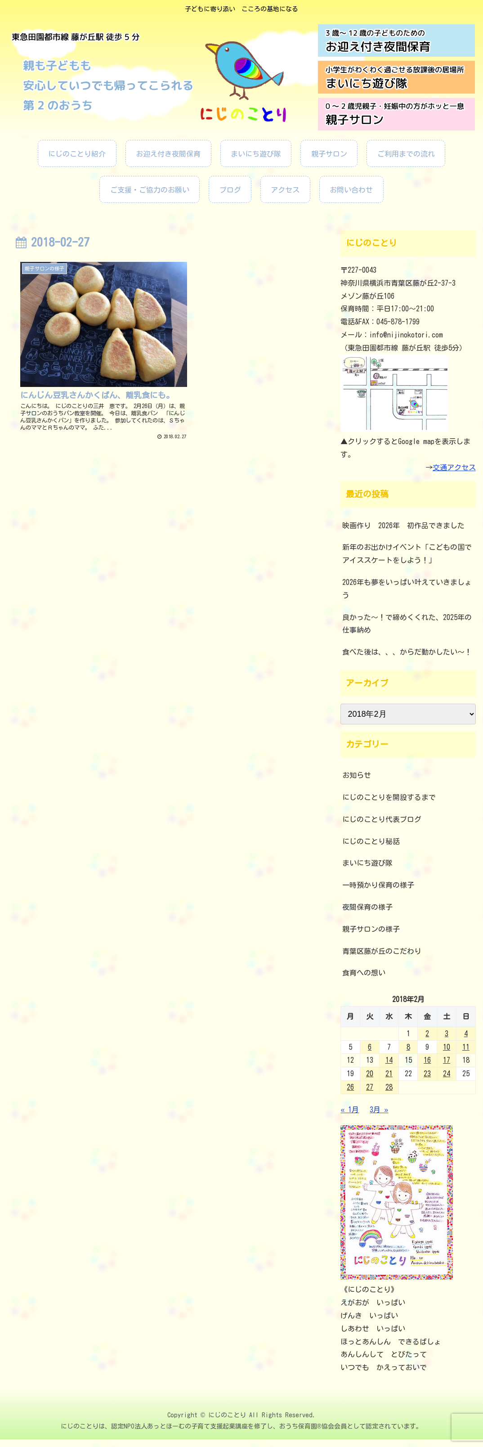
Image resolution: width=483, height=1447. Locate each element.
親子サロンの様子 (371, 929)
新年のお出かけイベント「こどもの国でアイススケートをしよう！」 (407, 554)
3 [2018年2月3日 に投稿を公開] (446, 1033)
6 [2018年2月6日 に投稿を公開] (369, 1047)
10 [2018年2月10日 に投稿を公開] (446, 1047)
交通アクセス (454, 467)
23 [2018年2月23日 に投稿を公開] (427, 1073)
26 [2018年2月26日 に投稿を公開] (350, 1087)
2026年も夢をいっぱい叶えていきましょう (407, 589)
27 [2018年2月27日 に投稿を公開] (369, 1087)
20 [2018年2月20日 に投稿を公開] (369, 1073)
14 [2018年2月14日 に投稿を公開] (389, 1060)
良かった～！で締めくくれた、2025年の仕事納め (407, 624)
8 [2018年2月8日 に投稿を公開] (408, 1047)
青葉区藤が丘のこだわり (381, 951)
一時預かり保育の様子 (378, 885)
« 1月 (349, 1109)
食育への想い (363, 972)
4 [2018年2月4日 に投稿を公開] (466, 1033)
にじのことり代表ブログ (381, 819)
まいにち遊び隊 (367, 863)
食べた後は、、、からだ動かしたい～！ (407, 652)
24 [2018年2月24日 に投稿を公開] (446, 1073)
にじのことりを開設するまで (389, 797)
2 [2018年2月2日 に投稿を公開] (427, 1033)
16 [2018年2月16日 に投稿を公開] (427, 1060)
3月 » (379, 1109)
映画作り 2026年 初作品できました (407, 525)
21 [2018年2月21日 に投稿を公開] (389, 1073)
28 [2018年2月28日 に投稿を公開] (389, 1087)
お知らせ (356, 775)
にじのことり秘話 (371, 841)
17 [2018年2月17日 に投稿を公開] (446, 1060)
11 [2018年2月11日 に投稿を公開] (466, 1047)
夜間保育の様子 (367, 907)
